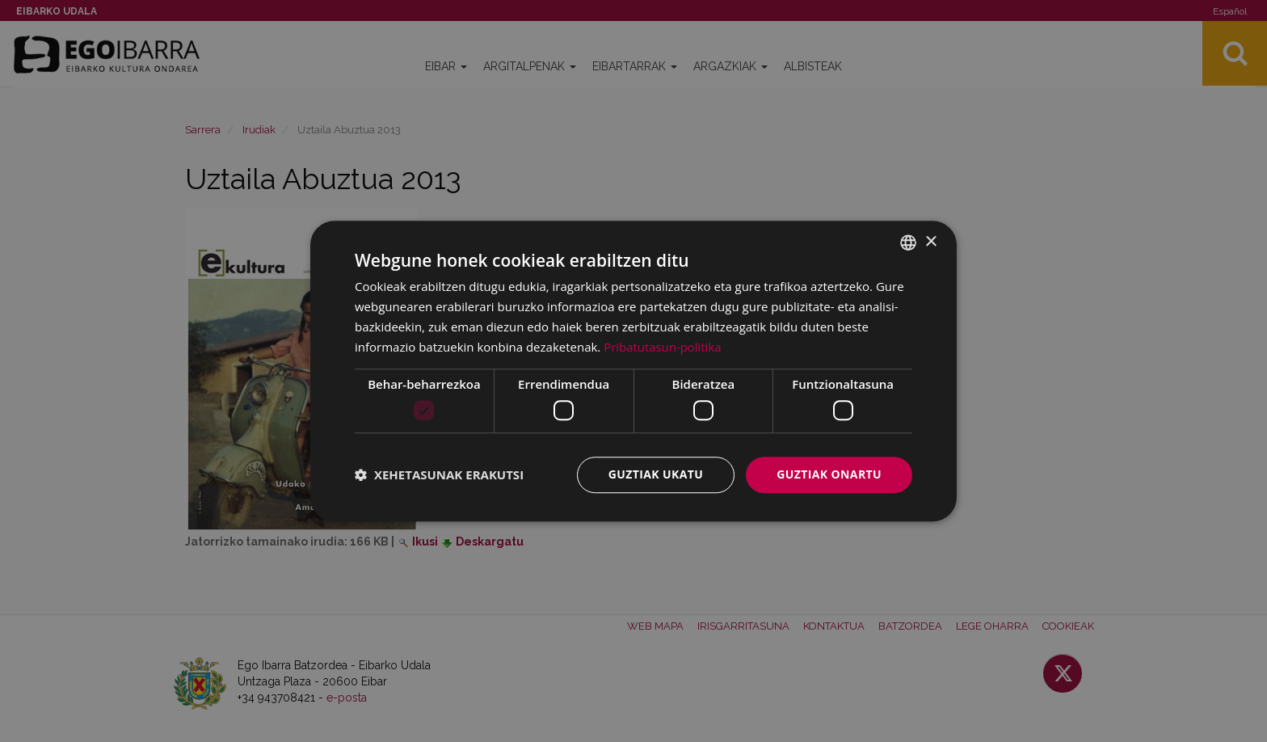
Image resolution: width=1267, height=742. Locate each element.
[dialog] (633, 371)
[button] (439, 474)
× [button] (930, 242)
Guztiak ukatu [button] (656, 474)
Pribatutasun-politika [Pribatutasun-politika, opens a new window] (663, 347)
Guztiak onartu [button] (829, 474)
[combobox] (908, 242)
